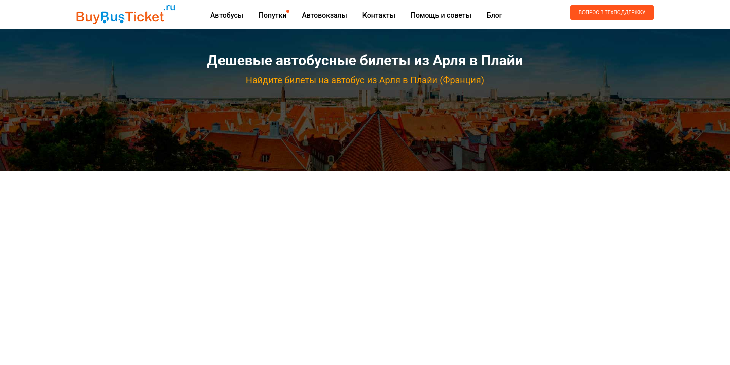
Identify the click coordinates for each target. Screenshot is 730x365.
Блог (494, 15)
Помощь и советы (441, 15)
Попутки (272, 15)
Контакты (378, 15)
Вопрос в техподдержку (612, 12)
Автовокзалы (324, 15)
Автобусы (226, 15)
